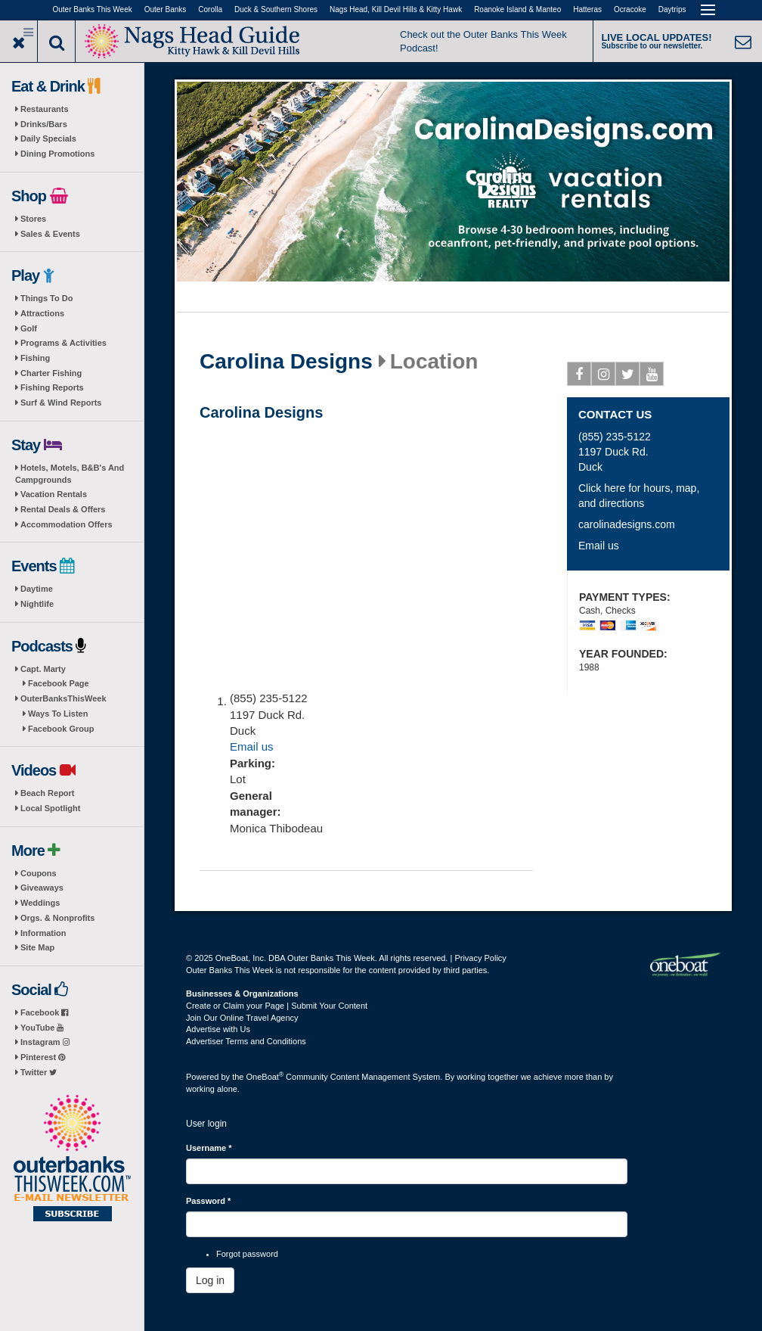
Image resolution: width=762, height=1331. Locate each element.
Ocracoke (630, 9)
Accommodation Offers (66, 524)
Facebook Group (61, 728)
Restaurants (44, 109)
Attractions (42, 313)
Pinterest (42, 1057)
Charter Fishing (51, 373)
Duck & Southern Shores (276, 9)
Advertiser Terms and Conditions (246, 1041)
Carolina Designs (286, 361)
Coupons (38, 873)
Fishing (35, 357)
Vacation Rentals (53, 494)
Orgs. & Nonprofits (57, 917)
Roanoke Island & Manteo (517, 9)
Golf (28, 328)
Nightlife (37, 603)
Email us (252, 746)
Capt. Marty (43, 668)
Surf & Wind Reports (60, 402)
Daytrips (672, 9)
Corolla (210, 9)
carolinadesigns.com (626, 524)
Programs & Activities (63, 342)
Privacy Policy (480, 957)
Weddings (40, 902)
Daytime (36, 588)
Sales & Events (50, 233)
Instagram (45, 1041)
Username (209, 1147)
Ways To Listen (58, 713)
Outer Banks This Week (92, 9)
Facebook (44, 1012)
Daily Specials (48, 138)
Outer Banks (165, 9)
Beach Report (47, 793)
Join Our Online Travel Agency (242, 1017)
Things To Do (46, 298)
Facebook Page (58, 683)
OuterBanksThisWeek (63, 698)
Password (208, 1200)
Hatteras (587, 9)
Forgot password (247, 1253)
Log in (210, 1280)
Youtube (652, 377)
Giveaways (42, 887)
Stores (33, 218)
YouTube (42, 1027)
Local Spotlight (50, 808)
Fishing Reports (52, 387)
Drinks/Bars (43, 124)
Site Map (37, 947)
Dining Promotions (57, 153)
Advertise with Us (218, 1029)
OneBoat (265, 1076)
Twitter (38, 1072)
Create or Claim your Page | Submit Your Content (276, 1005)
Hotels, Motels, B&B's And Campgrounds (69, 473)
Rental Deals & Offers (62, 509)
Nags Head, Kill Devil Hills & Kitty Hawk (396, 9)
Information (43, 933)
